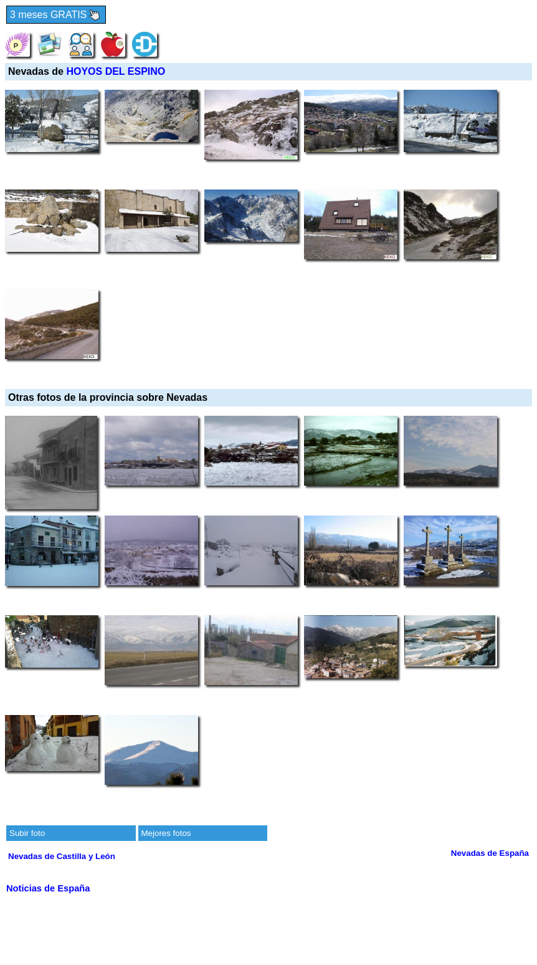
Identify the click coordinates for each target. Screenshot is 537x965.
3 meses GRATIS (56, 15)
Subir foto (27, 833)
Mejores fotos (166, 833)
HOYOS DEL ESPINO (115, 71)
